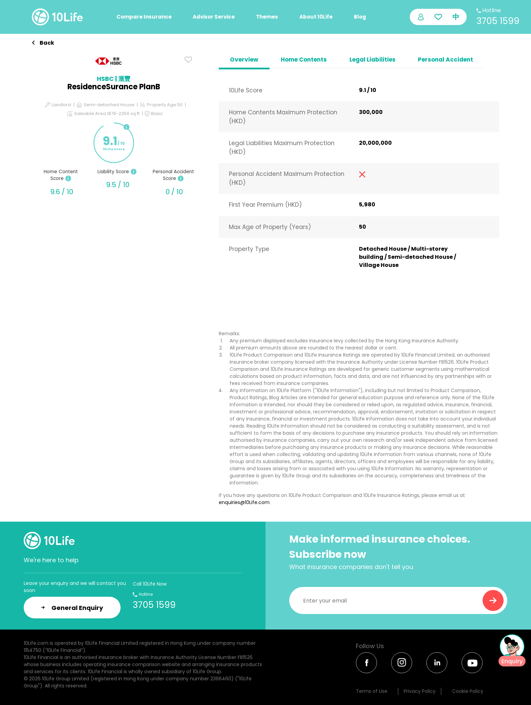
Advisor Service (214, 16)
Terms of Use (371, 691)
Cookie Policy (467, 691)
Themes (267, 16)
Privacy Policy (420, 691)
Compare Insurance (144, 16)
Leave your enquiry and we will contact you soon (75, 587)
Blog (360, 16)
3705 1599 (497, 21)
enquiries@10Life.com (244, 502)
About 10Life (316, 16)
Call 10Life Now (150, 584)
